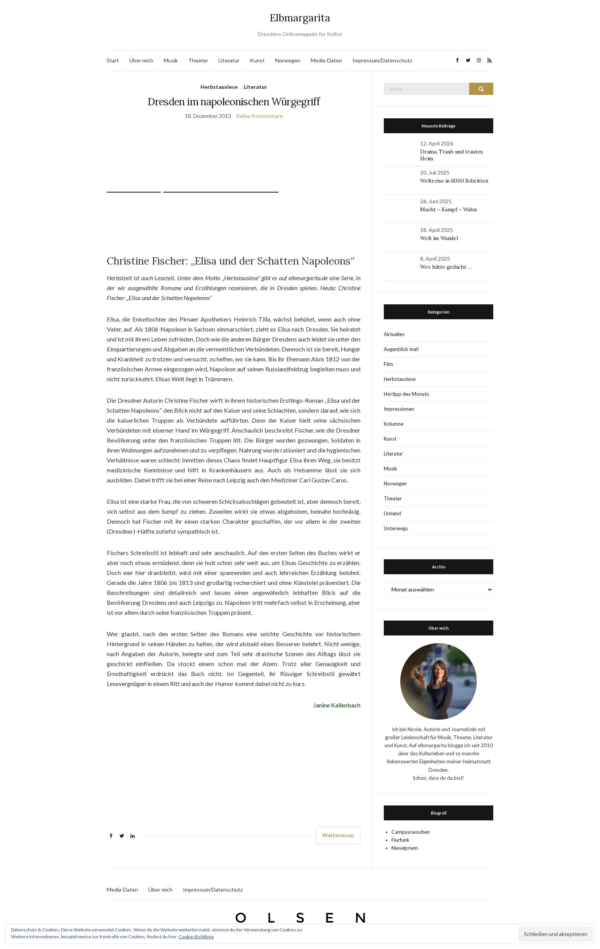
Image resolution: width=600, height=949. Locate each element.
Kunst (257, 60)
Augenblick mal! (401, 349)
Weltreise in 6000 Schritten (454, 180)
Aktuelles (394, 334)
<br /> (130, 767)
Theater (198, 60)
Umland (392, 513)
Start (113, 60)
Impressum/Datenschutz (382, 60)
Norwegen (287, 60)
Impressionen (399, 409)
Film (388, 364)
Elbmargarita (300, 17)
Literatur (229, 60)
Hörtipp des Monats (406, 394)
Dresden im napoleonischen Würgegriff (234, 101)
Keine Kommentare (259, 116)
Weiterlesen (338, 835)
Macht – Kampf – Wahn (448, 209)
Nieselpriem (404, 848)
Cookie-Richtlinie (196, 936)
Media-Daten (326, 60)
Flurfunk (400, 840)
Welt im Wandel (439, 238)
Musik (171, 60)
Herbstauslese (219, 86)
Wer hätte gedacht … (445, 266)
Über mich (141, 60)
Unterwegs (396, 528)
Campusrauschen (410, 832)
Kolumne (393, 424)
